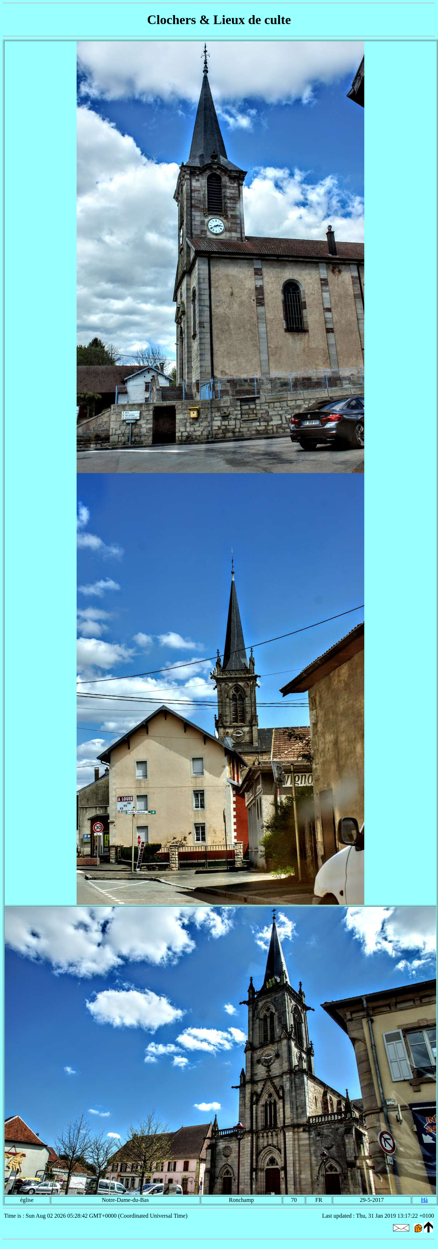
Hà (424, 1200)
